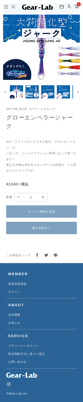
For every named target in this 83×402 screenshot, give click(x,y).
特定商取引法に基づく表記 (26, 353)
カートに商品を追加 (41, 211)
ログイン (14, 291)
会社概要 (14, 314)
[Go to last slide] (5, 92)
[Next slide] (78, 92)
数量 (9, 197)
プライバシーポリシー (23, 345)
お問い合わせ (17, 361)
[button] (16, 92)
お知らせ (14, 322)
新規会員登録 (17, 283)
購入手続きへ (41, 228)
